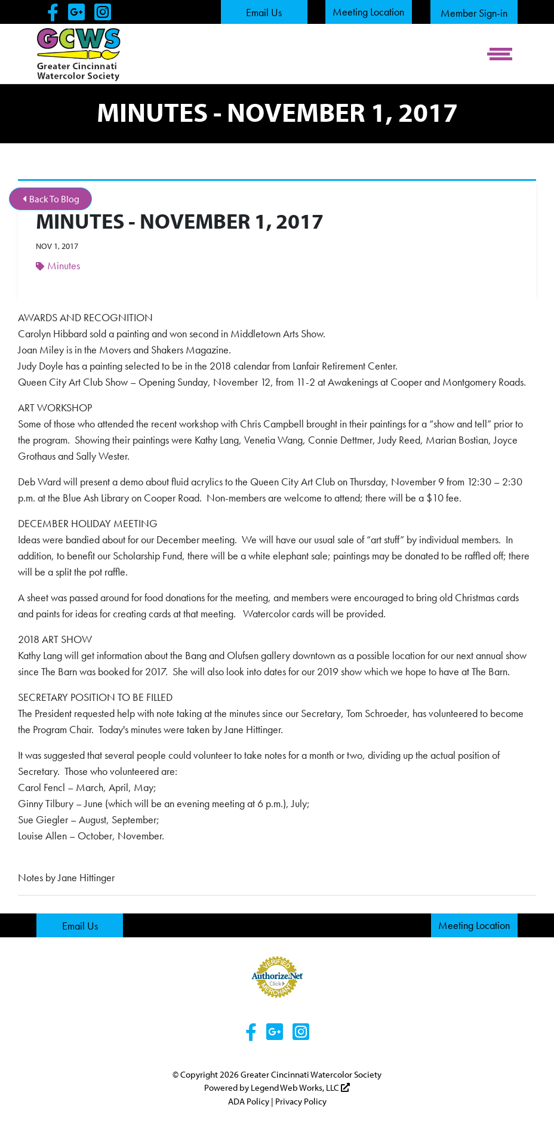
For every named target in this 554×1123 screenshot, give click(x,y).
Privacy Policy (301, 1101)
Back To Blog (51, 199)
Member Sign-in (474, 13)
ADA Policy (248, 1101)
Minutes (58, 265)
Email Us (264, 12)
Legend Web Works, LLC (300, 1087)
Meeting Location (368, 12)
